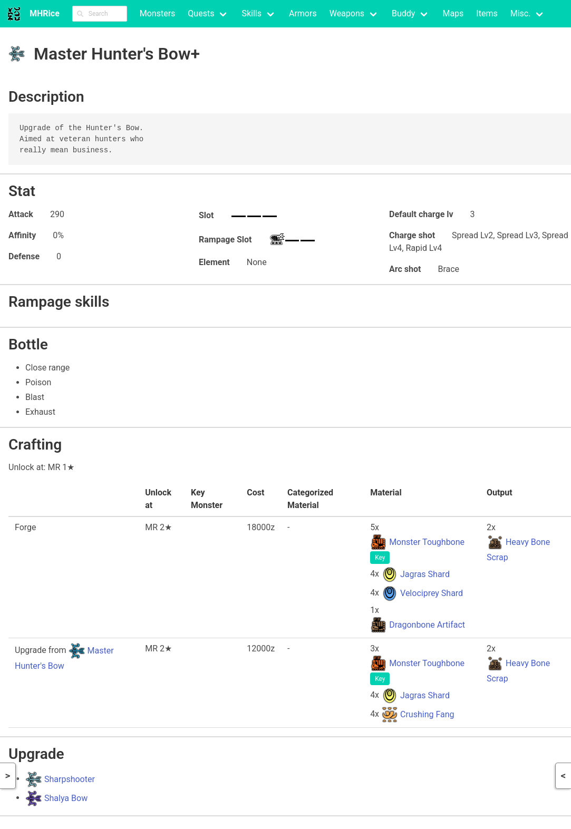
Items (486, 13)
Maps (452, 13)
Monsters (158, 13)
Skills (251, 13)
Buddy (403, 13)
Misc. (520, 13)
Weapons (347, 13)
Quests (201, 13)
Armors (303, 13)
